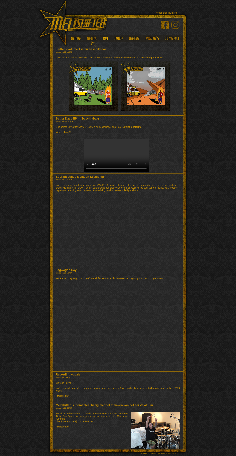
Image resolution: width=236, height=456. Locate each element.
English (173, 12)
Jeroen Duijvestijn (158, 453)
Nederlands (161, 12)
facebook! (89, 421)
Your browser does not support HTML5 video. (116, 155)
